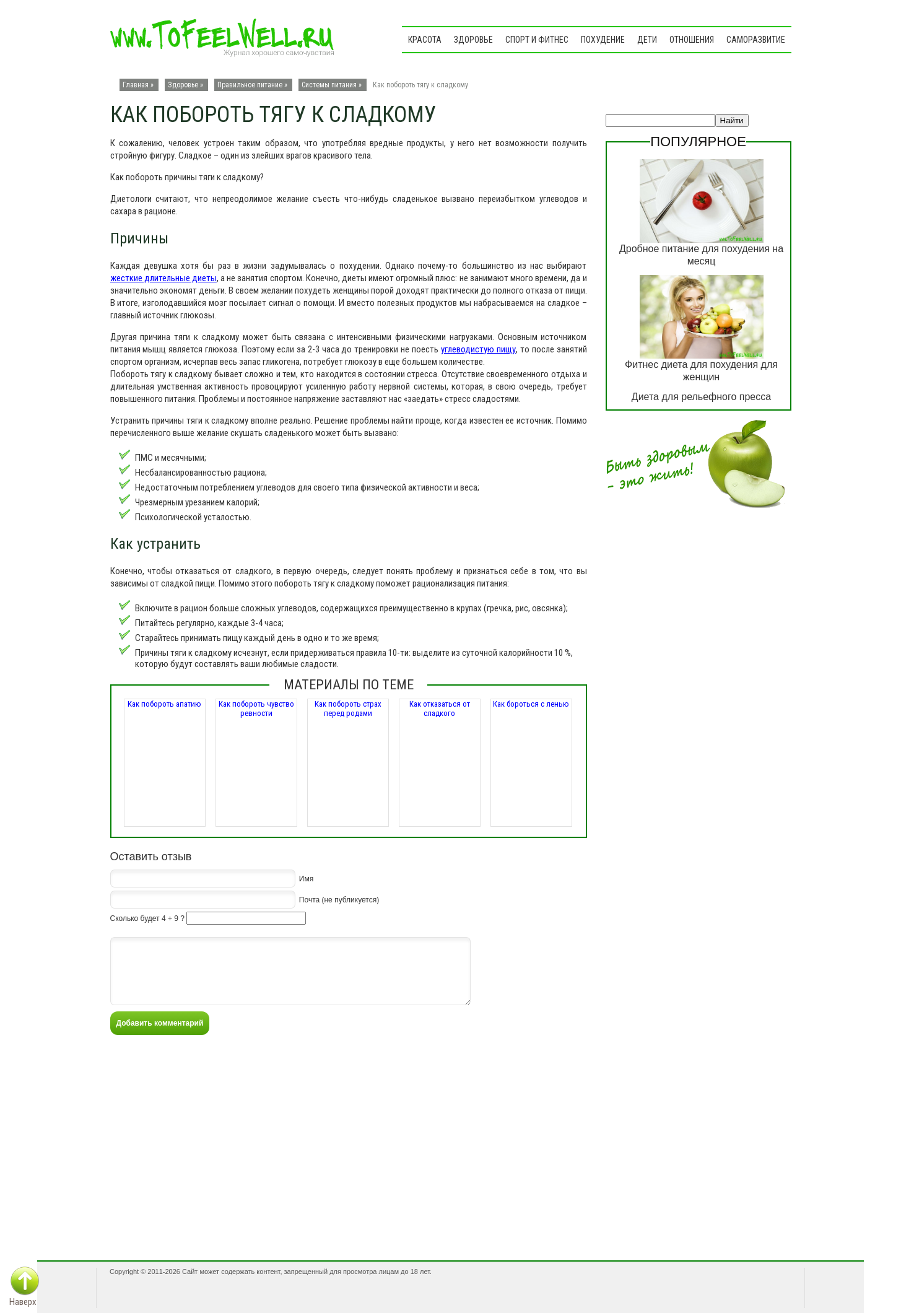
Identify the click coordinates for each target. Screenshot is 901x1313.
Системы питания (329, 85)
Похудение (603, 40)
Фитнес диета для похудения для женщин (701, 370)
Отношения (691, 40)
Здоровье (473, 40)
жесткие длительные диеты (163, 278)
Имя (306, 878)
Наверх (23, 1301)
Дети (647, 40)
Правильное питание (249, 85)
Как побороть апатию (164, 704)
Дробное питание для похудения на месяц (701, 254)
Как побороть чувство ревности (256, 708)
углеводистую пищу (478, 349)
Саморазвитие (755, 40)
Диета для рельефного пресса (701, 396)
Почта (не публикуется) (339, 899)
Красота (425, 40)
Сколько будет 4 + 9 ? (147, 918)
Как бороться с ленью (531, 704)
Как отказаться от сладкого (439, 708)
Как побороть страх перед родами (348, 708)
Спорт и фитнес (536, 40)
